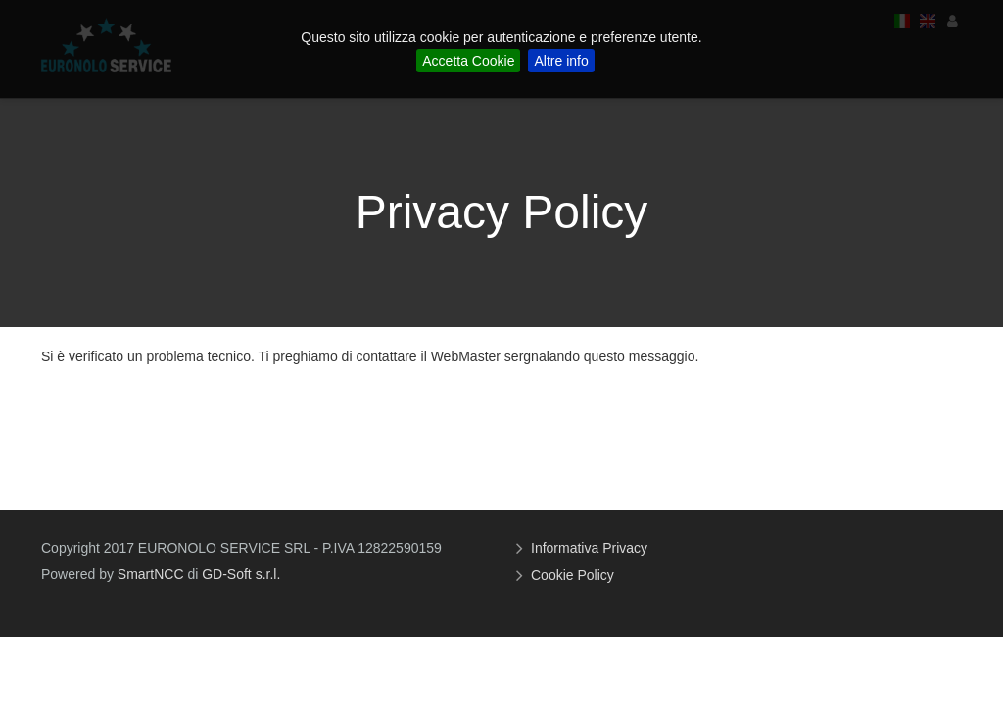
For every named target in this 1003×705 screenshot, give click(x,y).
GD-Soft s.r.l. (241, 574)
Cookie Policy (575, 575)
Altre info (561, 61)
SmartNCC (151, 574)
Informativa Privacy (591, 548)
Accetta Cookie (468, 61)
